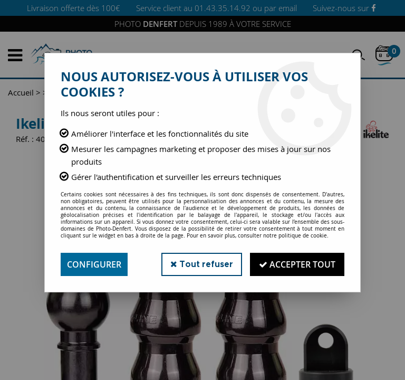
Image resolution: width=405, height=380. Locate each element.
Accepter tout (297, 264)
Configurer (94, 264)
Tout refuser (201, 264)
